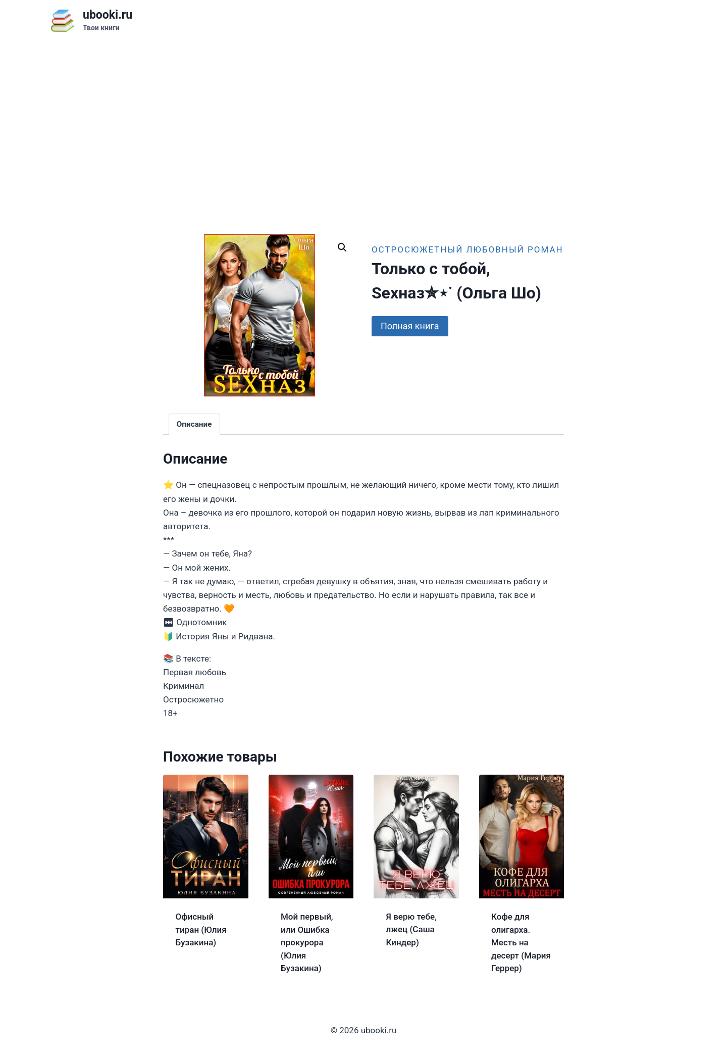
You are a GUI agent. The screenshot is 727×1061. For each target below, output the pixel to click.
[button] (342, 247)
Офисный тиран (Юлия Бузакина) (201, 929)
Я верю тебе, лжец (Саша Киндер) (411, 929)
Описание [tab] (194, 424)
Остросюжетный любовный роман (467, 249)
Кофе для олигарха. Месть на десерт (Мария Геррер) (521, 942)
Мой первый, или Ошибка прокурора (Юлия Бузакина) (307, 942)
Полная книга (410, 326)
